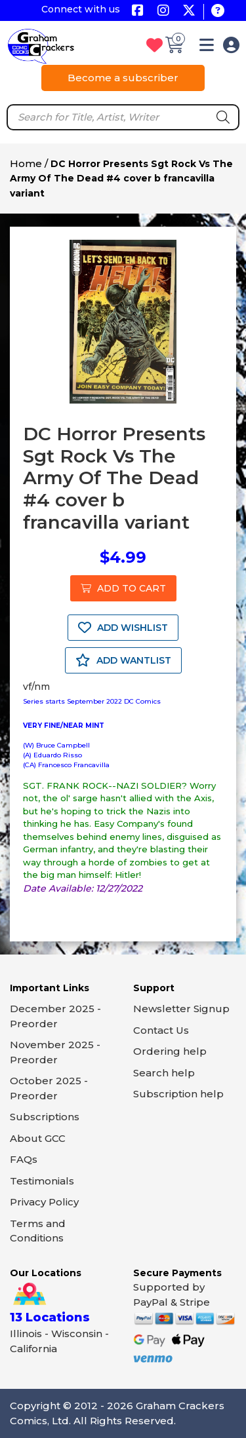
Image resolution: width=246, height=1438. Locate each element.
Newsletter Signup (181, 1008)
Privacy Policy (44, 1202)
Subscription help (178, 1094)
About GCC (38, 1138)
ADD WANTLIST (123, 660)
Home (26, 163)
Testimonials (42, 1181)
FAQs (23, 1159)
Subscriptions (44, 1116)
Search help (164, 1073)
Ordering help (170, 1051)
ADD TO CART (123, 588)
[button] (206, 47)
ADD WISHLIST (123, 627)
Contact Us (161, 1030)
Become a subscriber (123, 77)
